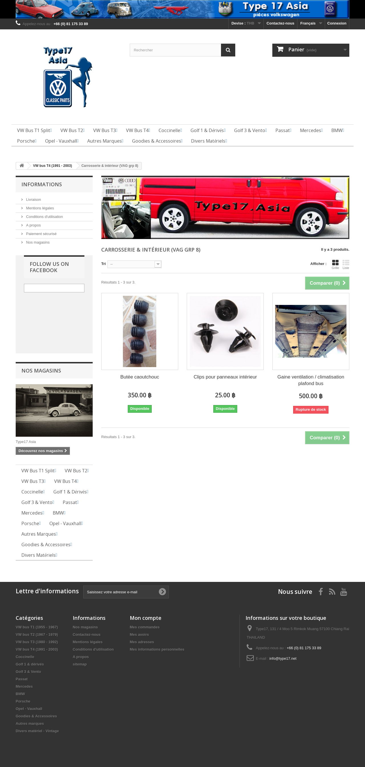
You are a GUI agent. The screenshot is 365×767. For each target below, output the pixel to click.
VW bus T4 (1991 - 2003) (37, 649)
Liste (345, 264)
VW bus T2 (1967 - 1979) (37, 634)
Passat (22, 679)
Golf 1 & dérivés (30, 664)
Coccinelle (25, 657)
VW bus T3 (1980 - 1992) (37, 642)
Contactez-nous (281, 23)
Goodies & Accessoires (36, 716)
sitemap (80, 664)
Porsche (23, 701)
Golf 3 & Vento (28, 671)
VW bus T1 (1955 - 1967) (37, 627)
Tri (103, 264)
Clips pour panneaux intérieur (225, 377)
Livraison (33, 199)
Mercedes (24, 686)
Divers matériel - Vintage (37, 731)
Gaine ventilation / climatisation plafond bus (310, 380)
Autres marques (30, 723)
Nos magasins (37, 242)
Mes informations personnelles (157, 649)
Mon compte (145, 617)
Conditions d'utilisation (44, 216)
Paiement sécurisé (41, 234)
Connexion (336, 23)
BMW (20, 694)
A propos (33, 225)
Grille (335, 264)
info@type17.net (283, 658)
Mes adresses (142, 642)
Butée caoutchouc (139, 377)
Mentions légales (39, 208)
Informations (41, 184)
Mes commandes (145, 627)
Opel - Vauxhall (29, 709)
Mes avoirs (139, 634)
